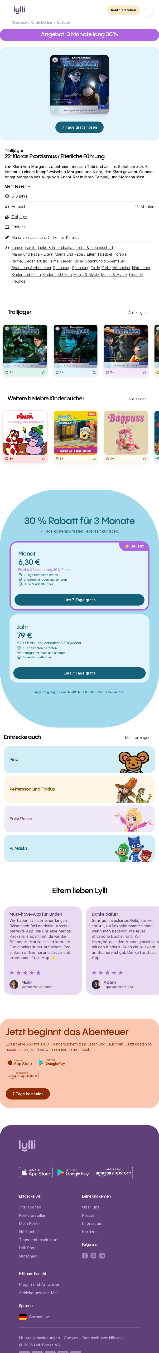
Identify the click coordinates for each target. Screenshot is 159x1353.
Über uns (90, 1207)
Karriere (89, 1231)
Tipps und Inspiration (38, 1239)
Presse (88, 1215)
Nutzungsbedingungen (39, 1337)
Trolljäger (63, 22)
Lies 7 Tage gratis (80, 599)
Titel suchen (30, 1207)
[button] (145, 10)
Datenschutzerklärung (102, 1337)
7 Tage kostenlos (27, 1093)
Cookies (71, 1337)
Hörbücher (29, 1231)
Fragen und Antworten (39, 1284)
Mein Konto (29, 1223)
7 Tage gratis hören (79, 127)
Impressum (92, 1223)
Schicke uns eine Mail (38, 1292)
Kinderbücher (41, 22)
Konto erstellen (123, 10)
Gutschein (28, 1256)
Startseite (19, 22)
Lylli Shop (28, 1247)
